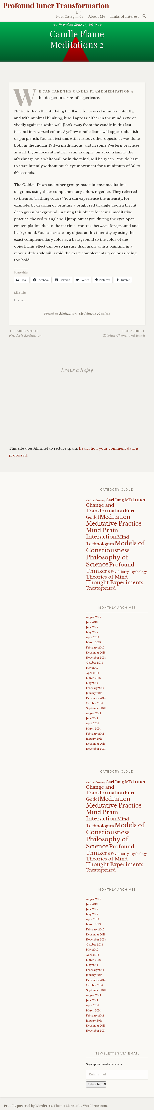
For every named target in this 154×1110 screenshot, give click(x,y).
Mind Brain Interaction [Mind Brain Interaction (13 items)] (102, 533)
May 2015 (92, 682)
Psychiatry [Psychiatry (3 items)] (119, 572)
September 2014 (96, 708)
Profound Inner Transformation (56, 5)
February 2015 (95, 688)
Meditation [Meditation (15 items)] (115, 516)
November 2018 (96, 657)
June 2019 (92, 627)
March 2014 (93, 728)
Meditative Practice (94, 313)
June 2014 (92, 718)
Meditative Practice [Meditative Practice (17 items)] (114, 523)
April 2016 (92, 672)
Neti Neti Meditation (43, 333)
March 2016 (93, 677)
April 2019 (92, 637)
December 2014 (95, 698)
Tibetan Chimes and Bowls (111, 333)
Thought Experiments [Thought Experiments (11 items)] (114, 583)
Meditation (68, 313)
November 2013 (96, 748)
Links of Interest (124, 16)
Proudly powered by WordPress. (28, 1106)
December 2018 (96, 652)
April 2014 (92, 723)
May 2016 (92, 667)
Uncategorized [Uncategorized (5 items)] (101, 588)
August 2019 (93, 617)
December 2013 (95, 743)
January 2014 (94, 738)
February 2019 (95, 647)
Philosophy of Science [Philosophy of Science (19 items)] (107, 561)
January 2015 (94, 693)
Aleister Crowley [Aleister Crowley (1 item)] (95, 500)
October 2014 (94, 703)
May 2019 (92, 632)
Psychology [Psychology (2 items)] (138, 572)
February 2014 (95, 733)
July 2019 (92, 622)
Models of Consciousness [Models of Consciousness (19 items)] (115, 547)
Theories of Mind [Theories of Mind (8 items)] (107, 577)
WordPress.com (95, 1106)
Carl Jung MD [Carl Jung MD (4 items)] (119, 500)
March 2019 (93, 642)
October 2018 (94, 662)
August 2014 (93, 713)
